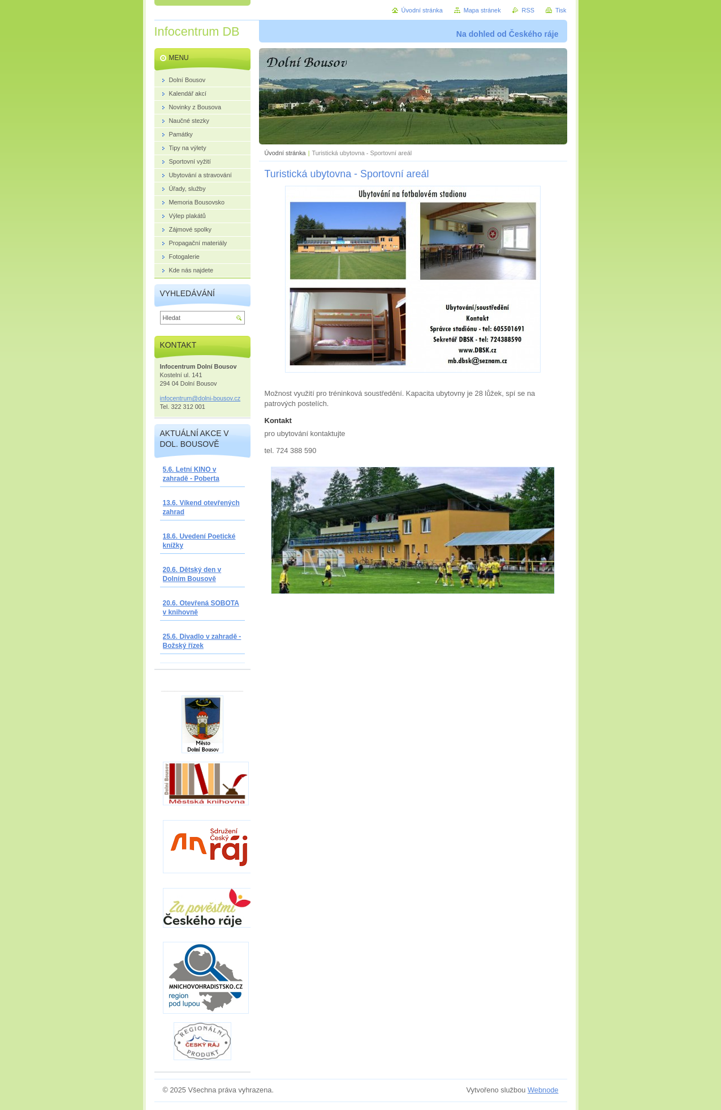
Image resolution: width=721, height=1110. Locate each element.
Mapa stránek (482, 10)
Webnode (543, 1090)
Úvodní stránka (285, 153)
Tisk (561, 10)
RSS (528, 10)
